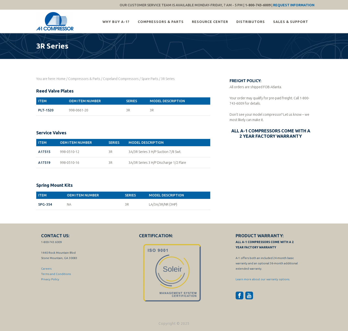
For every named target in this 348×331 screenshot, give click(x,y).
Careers (46, 268)
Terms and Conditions (56, 273)
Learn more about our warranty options (262, 279)
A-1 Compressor (55, 21)
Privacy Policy (50, 279)
